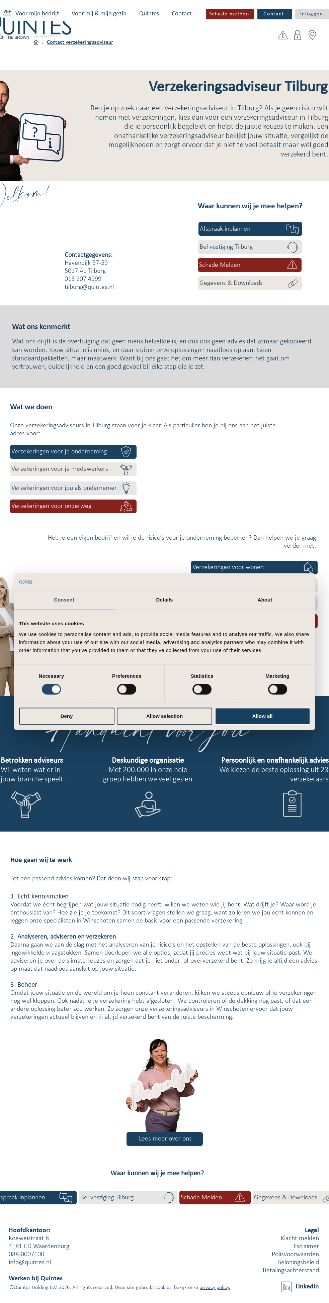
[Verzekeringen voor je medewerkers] (73, 469)
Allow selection (164, 716)
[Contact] (274, 14)
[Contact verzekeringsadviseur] (80, 42)
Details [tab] (164, 600)
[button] (37, 14)
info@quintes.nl (30, 1262)
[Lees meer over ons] (165, 1139)
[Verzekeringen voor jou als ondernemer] (73, 488)
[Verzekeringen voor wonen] (254, 567)
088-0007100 (26, 1254)
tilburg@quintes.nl (89, 287)
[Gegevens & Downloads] (250, 283)
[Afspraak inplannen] (250, 229)
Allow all (262, 716)
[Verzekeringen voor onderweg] (73, 506)
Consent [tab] (64, 600)
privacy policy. (214, 1287)
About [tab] (265, 600)
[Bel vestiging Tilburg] (250, 247)
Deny (67, 716)
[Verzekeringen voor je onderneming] (73, 452)
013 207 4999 (83, 279)
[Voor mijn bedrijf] (36, 42)
